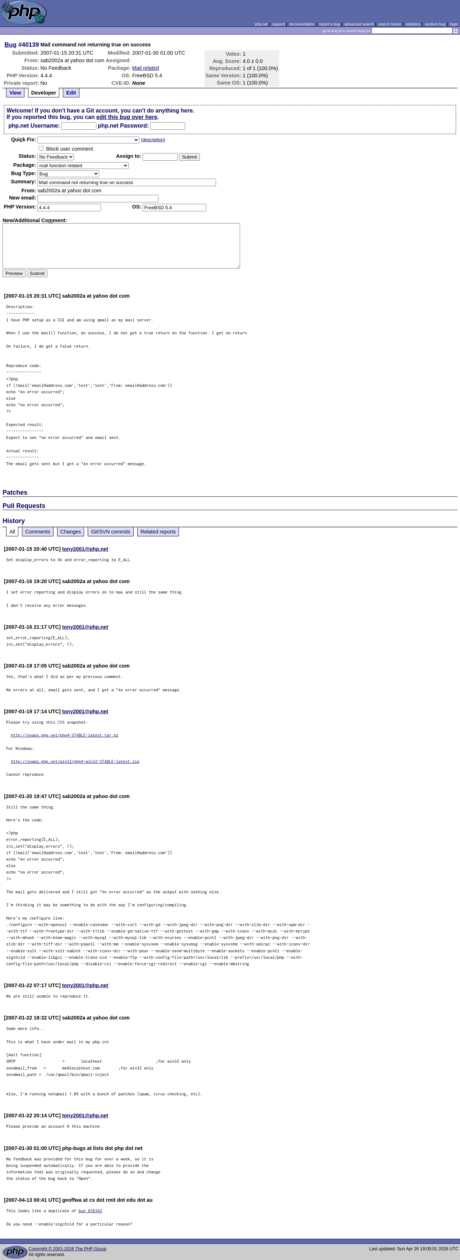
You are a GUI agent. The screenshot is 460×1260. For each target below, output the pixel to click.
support (278, 24)
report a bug (329, 24)
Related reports (158, 532)
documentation (302, 24)
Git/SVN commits (110, 532)
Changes (70, 532)
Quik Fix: (23, 139)
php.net (261, 24)
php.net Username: (34, 126)
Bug (11, 44)
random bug (435, 24)
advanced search (359, 24)
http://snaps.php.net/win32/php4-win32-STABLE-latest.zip (75, 761)
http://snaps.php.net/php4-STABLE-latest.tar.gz (64, 735)
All (12, 532)
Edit (71, 93)
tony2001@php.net (85, 549)
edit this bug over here (126, 117)
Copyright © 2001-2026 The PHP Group (67, 1248)
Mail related (145, 68)
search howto (389, 24)
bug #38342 (90, 1210)
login (454, 24)
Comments (37, 532)
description (153, 139)
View (15, 93)
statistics (413, 24)
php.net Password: (123, 126)
